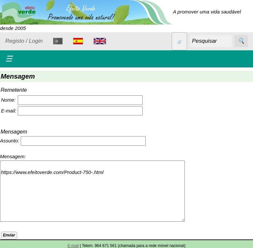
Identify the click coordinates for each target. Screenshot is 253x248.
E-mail (73, 245)
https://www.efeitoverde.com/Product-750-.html (92, 191)
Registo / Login (23, 41)
